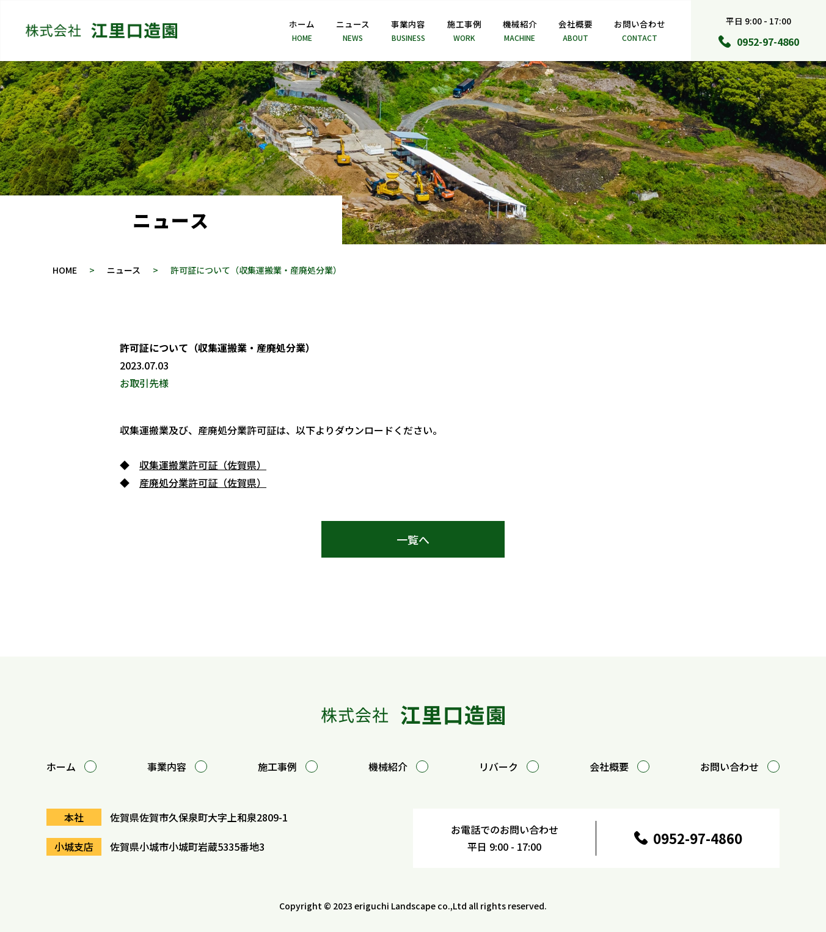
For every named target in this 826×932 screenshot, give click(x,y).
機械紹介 (520, 31)
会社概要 (575, 31)
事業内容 (408, 31)
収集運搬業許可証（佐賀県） (202, 464)
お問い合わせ (639, 31)
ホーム (302, 31)
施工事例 (464, 31)
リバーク (509, 766)
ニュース (353, 31)
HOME (65, 270)
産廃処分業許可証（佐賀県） (202, 482)
